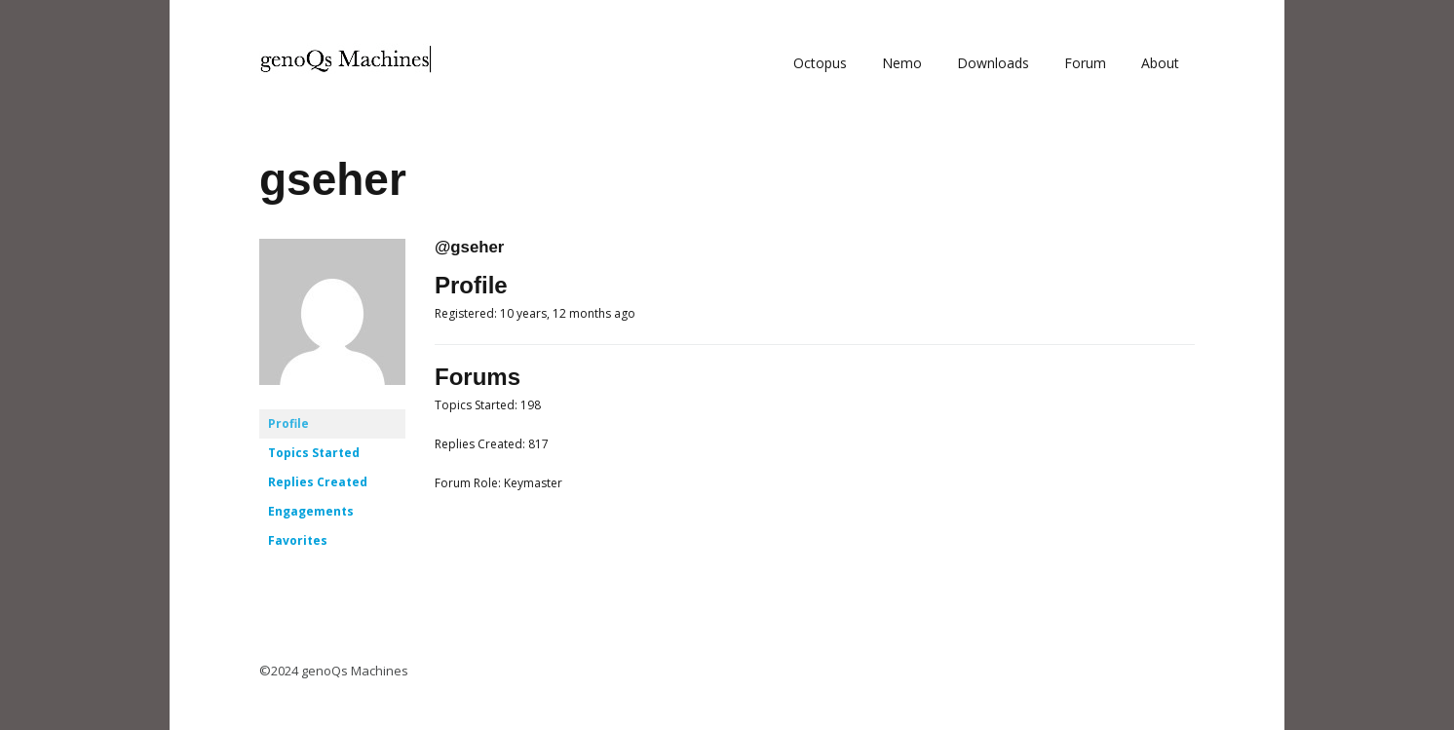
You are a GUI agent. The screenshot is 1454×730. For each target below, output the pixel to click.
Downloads (993, 63)
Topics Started (314, 452)
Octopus (820, 63)
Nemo (902, 63)
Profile (288, 423)
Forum (1085, 63)
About (1160, 63)
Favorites (297, 540)
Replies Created (317, 482)
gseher (332, 179)
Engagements (311, 511)
